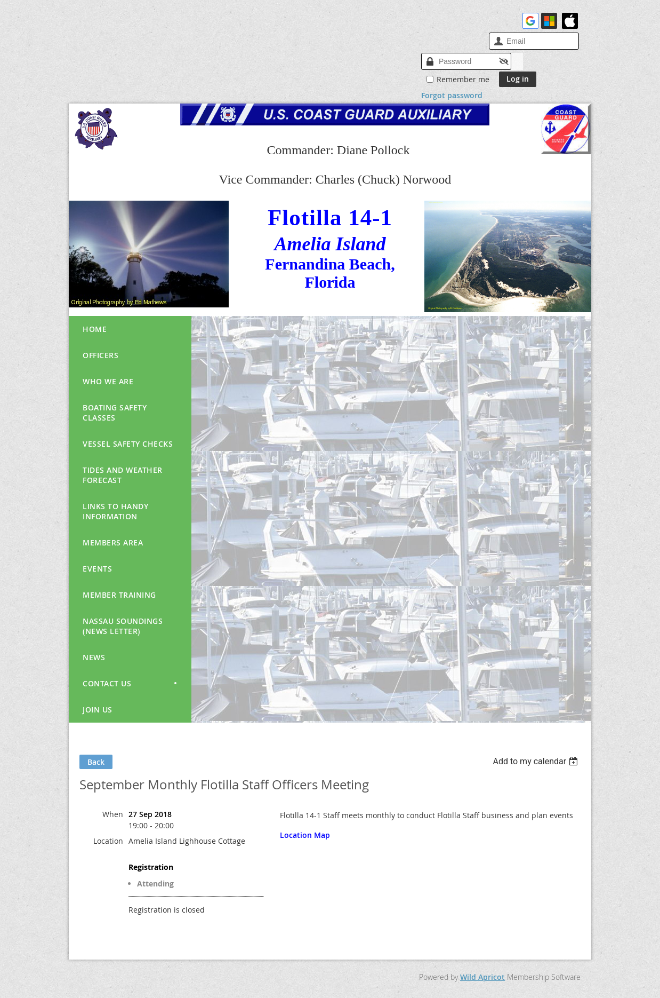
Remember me (463, 79)
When (112, 814)
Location (108, 841)
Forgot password (451, 95)
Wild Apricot (482, 977)
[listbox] (537, 761)
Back (95, 762)
